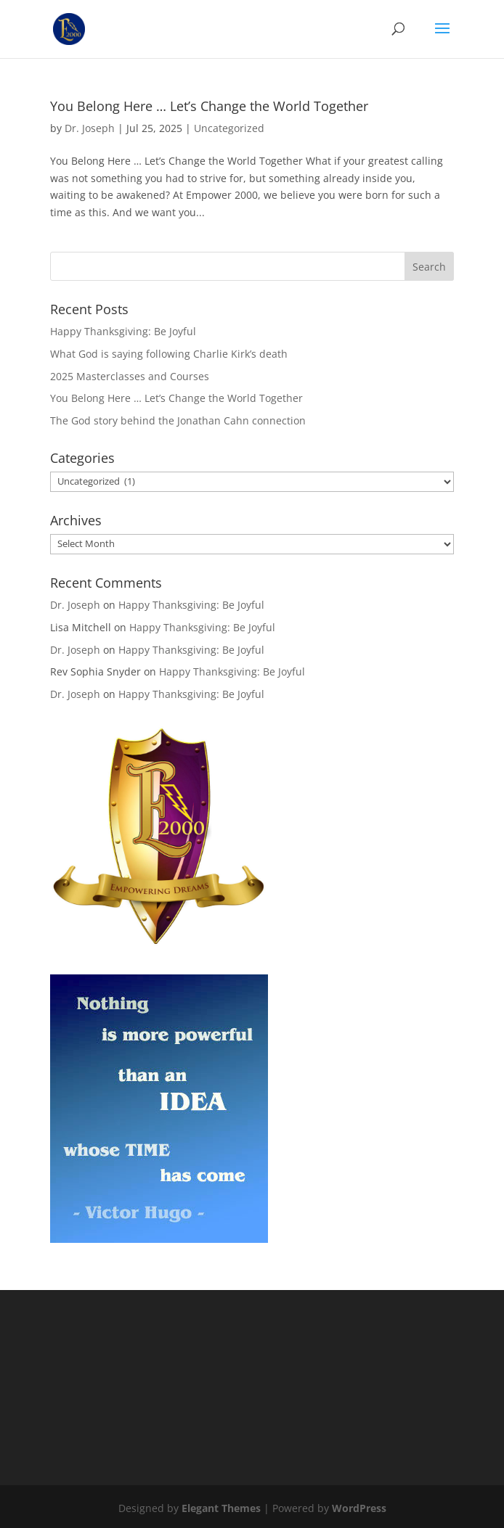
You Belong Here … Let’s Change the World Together (209, 106)
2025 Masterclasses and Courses (129, 376)
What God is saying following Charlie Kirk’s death (169, 354)
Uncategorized (229, 128)
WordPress (359, 1508)
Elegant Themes (221, 1508)
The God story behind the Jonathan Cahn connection (178, 420)
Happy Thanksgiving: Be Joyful (123, 331)
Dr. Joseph (90, 128)
